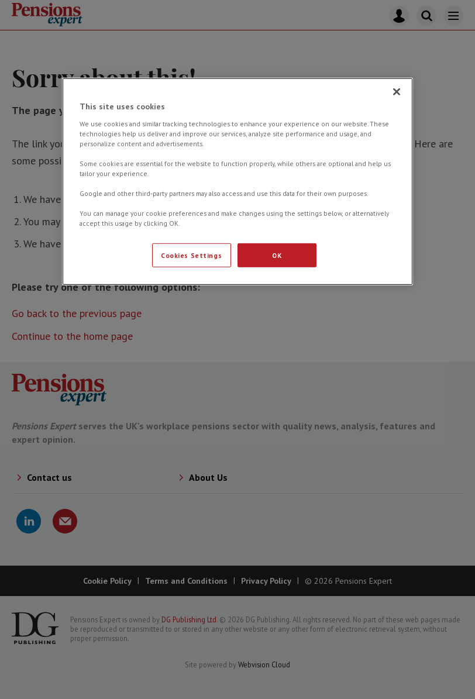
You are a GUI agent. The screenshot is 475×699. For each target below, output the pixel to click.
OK (276, 254)
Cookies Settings (191, 254)
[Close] (396, 92)
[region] (237, 181)
